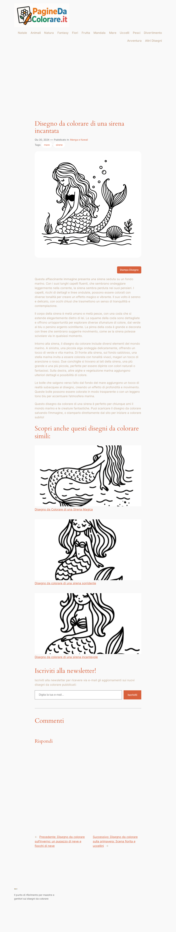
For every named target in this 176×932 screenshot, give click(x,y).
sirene (59, 144)
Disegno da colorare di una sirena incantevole (88, 626)
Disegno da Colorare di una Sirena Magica (88, 478)
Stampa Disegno (129, 269)
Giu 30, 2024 (42, 139)
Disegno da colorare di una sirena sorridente (88, 552)
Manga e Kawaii (79, 139)
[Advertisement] (88, 73)
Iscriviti (132, 695)
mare (47, 144)
